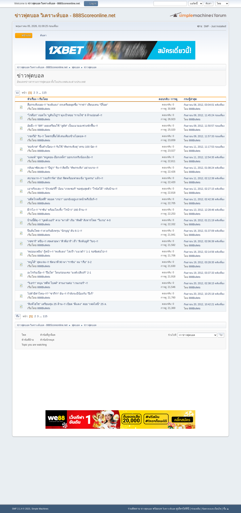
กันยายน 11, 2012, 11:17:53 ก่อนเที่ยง (204, 146)
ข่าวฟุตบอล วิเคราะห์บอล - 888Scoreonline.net (65, 15)
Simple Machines (39, 508)
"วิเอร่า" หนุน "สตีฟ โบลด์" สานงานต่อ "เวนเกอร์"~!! (57, 283)
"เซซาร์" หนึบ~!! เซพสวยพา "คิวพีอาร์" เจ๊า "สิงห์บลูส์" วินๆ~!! (62, 241)
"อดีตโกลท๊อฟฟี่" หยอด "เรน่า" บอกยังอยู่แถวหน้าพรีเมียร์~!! (62, 199)
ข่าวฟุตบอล (146, 508)
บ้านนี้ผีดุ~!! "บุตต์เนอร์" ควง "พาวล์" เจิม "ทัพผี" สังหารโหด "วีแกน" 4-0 (69, 220)
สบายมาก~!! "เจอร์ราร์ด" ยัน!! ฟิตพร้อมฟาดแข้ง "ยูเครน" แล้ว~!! (65, 178)
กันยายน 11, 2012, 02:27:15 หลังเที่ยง (204, 188)
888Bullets (43, 108)
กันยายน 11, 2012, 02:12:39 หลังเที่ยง (204, 178)
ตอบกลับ (164, 99)
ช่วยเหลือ (195, 508)
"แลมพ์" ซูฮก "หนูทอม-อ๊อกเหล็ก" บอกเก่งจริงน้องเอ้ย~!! (60, 157)
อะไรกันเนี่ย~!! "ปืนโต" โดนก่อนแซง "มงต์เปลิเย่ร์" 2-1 (59, 272)
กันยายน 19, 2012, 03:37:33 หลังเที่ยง (204, 272)
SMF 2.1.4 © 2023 (21, 508)
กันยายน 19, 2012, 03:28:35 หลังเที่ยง (204, 262)
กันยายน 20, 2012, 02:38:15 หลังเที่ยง (204, 283)
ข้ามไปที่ (172, 335)
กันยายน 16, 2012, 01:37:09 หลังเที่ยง (204, 230)
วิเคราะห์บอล (169, 508)
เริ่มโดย (43, 99)
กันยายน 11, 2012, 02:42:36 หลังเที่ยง (204, 199)
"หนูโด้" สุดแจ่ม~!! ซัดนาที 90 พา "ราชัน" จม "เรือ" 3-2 (59, 262)
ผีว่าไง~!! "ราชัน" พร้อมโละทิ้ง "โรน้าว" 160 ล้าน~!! (57, 209)
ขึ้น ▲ (226, 508)
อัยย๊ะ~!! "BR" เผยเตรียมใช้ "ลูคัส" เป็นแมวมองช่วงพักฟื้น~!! (62, 125)
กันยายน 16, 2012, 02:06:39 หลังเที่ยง (204, 241)
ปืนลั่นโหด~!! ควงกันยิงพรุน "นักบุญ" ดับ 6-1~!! (54, 230)
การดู (174, 99)
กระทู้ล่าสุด (192, 99)
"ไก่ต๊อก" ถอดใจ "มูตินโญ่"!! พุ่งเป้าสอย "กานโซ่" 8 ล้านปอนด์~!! (64, 115)
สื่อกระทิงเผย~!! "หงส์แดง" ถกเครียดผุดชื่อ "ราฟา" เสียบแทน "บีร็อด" (67, 104)
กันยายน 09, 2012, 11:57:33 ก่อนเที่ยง (204, 136)
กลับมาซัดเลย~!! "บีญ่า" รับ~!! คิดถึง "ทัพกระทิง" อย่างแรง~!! (62, 167)
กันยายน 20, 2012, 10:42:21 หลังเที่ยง (204, 304)
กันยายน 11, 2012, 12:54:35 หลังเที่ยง (204, 157)
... (40, 92)
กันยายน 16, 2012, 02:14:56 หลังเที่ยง (204, 251)
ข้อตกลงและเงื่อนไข (211, 508)
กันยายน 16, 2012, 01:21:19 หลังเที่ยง (204, 220)
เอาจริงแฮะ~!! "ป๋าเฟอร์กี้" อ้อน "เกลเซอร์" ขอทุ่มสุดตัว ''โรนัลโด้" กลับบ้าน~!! (72, 188)
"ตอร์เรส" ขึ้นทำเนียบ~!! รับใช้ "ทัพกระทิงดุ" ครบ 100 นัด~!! (62, 146)
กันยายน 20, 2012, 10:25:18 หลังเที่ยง (204, 293)
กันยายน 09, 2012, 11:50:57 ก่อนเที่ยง (204, 125)
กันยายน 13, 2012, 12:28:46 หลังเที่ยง (204, 209)
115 (44, 92)
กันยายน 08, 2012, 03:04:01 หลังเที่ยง (204, 104)
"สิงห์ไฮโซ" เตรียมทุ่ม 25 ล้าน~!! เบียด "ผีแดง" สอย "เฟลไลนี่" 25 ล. (67, 304)
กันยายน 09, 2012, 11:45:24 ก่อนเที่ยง (204, 115)
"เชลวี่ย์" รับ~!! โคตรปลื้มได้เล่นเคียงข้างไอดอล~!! (56, 136)
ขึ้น (17, 316)
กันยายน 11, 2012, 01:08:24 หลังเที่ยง (204, 167)
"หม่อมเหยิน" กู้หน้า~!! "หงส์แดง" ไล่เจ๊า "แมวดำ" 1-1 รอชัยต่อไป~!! (67, 251)
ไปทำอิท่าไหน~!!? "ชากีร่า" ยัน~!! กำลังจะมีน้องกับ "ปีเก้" (60, 293)
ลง (17, 93)
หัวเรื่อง (31, 99)
